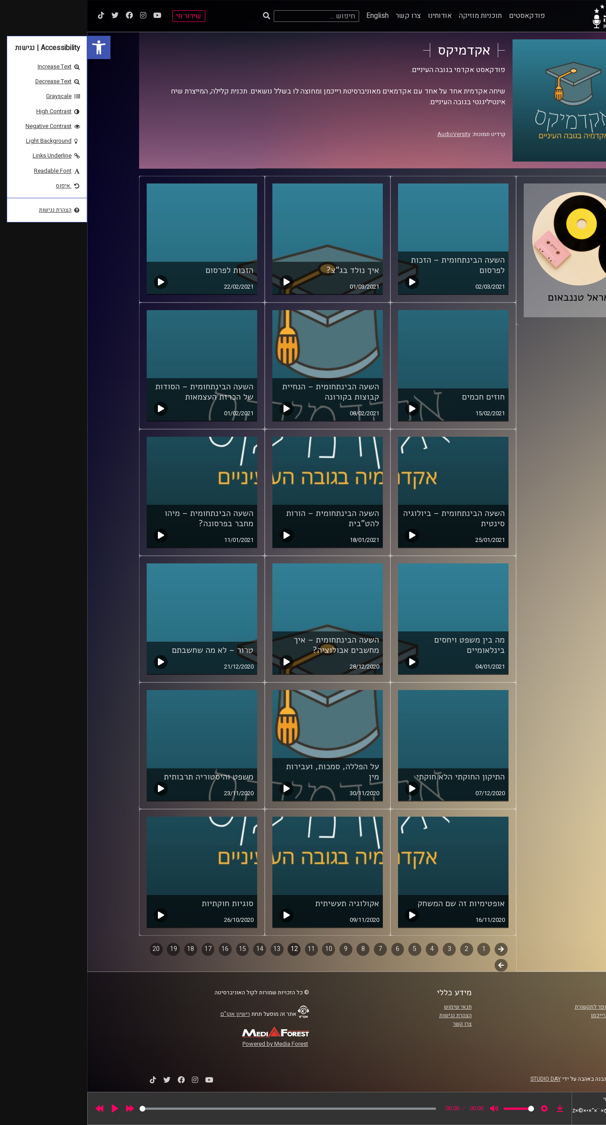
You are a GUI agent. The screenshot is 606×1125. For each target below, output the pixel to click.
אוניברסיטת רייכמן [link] (525, 1015)
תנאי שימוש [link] (371, 1007)
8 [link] (276, 949)
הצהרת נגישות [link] (368, 1015)
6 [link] (310, 949)
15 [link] (155, 949)
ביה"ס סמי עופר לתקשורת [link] (517, 1007)
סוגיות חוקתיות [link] (140, 903)
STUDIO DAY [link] (458, 1079)
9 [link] (258, 949)
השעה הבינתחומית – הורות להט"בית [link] (245, 518)
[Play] (28, 1108)
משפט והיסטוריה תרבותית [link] (121, 777)
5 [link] (327, 949)
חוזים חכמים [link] (396, 397)
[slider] (200, 1108)
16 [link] (137, 949)
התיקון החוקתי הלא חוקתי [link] (373, 777)
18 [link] (103, 949)
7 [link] (293, 949)
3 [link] (362, 949)
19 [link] (86, 949)
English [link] (290, 15)
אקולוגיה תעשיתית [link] (260, 903)
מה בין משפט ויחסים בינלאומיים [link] (382, 645)
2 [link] (379, 949)
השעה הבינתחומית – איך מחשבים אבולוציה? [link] (249, 645)
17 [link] (120, 949)
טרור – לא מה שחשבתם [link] (125, 650)
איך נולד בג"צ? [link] (265, 270)
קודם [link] (413, 949)
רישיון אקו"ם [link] (148, 1014)
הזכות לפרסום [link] (142, 270)
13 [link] (189, 949)
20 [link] (68, 949)
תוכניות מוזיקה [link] (393, 15)
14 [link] (172, 949)
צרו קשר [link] (321, 15)
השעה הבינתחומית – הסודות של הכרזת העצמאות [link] (117, 392)
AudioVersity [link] (366, 134)
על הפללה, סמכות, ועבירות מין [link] (245, 772)
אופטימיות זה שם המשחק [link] (373, 903)
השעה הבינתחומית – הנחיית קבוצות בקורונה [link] (243, 392)
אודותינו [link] (352, 15)
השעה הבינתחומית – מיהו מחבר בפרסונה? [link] (121, 518)
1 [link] (396, 949)
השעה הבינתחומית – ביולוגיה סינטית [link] (366, 518)
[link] (11, 47)
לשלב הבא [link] (413, 966)
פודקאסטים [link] (440, 15)
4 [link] (345, 949)
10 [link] (241, 949)
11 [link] (224, 949)
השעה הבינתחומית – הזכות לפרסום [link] (371, 265)
